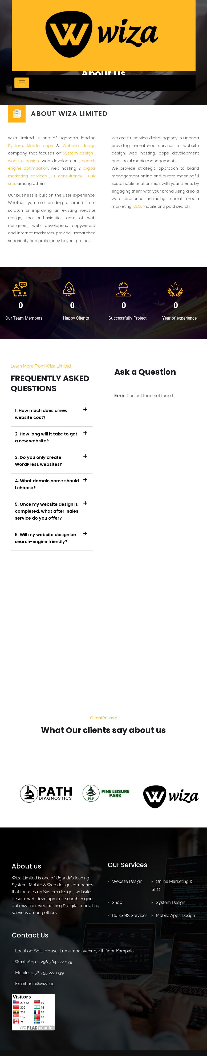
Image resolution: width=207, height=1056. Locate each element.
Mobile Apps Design (175, 912)
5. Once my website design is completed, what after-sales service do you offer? (46, 511)
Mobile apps (40, 145)
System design (78, 153)
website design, (24, 161)
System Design (170, 899)
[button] (52, 414)
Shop (117, 899)
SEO (137, 206)
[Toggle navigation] (21, 83)
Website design (79, 145)
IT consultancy (67, 176)
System (15, 145)
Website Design (127, 878)
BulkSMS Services (130, 912)
